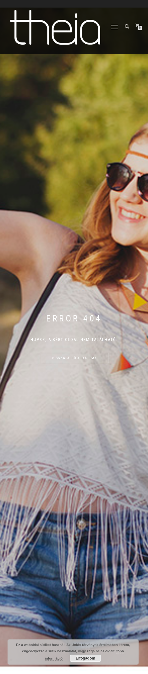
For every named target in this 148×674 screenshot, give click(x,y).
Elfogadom (85, 658)
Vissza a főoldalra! (74, 358)
